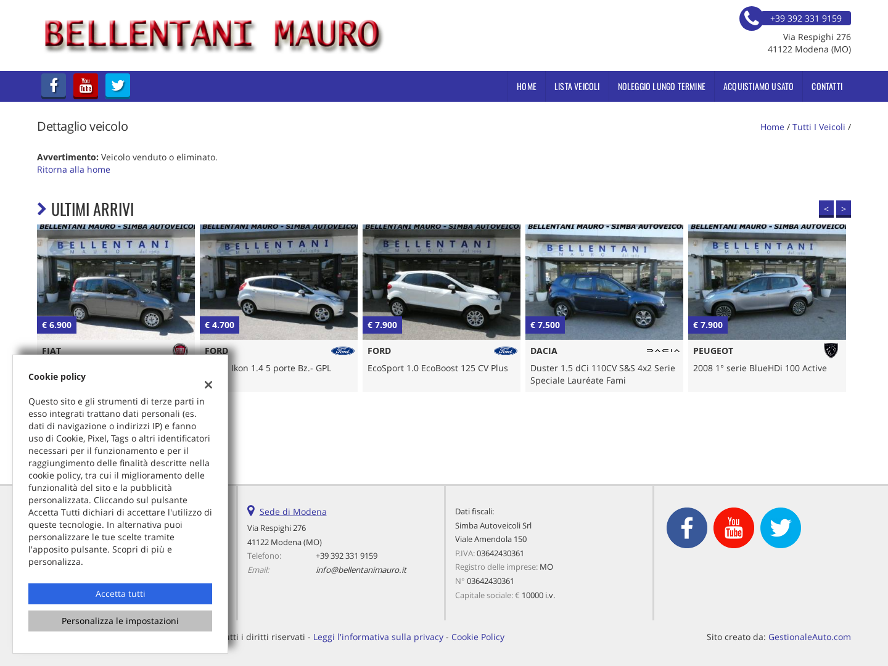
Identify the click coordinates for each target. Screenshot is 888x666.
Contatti (827, 86)
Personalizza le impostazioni (120, 621)
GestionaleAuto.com (809, 637)
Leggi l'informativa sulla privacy (378, 637)
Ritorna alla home (73, 169)
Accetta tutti (121, 593)
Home (526, 86)
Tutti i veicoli (818, 127)
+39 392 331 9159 (346, 555)
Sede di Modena (293, 511)
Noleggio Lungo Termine (661, 86)
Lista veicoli (577, 86)
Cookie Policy (477, 637)
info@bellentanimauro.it (361, 569)
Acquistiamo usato (758, 86)
